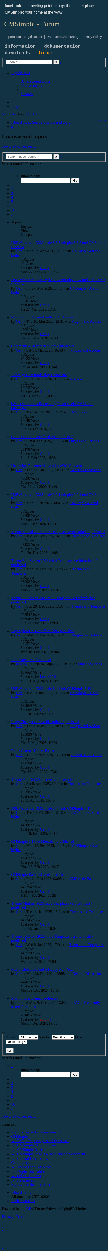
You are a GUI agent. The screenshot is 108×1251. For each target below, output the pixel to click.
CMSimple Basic (82, 879)
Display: (22, 1037)
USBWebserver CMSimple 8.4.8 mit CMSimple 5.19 (51, 689)
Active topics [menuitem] (9, 113)
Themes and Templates (88, 536)
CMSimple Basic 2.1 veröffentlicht (37, 874)
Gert (19, 251)
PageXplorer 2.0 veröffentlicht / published (42, 631)
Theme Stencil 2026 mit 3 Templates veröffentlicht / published (58, 532)
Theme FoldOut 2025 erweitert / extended (42, 779)
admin (20, 1002)
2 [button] (12, 189)
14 (29, 113)
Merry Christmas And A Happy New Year (42, 969)
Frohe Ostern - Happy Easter (32, 751)
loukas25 (23, 664)
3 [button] (12, 193)
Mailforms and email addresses (34, 998)
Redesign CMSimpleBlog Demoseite (39, 375)
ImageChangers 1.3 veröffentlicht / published (45, 722)
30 (33, 113)
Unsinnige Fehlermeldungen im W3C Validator (46, 466)
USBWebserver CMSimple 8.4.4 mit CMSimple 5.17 (51, 808)
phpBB (26, 1209)
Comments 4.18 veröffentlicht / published (42, 346)
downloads (17, 53)
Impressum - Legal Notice (23, 37)
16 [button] (13, 210)
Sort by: (56, 1037)
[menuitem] (36, 81)
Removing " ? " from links (31, 660)
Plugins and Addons (86, 321)
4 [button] (12, 197)
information (20, 46)
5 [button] (12, 202)
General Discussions (85, 470)
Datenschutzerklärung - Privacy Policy (74, 37)
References (78, 379)
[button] (12, 172)
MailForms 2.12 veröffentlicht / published (42, 317)
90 (37, 113)
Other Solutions (90, 664)
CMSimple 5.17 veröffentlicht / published (42, 841)
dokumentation (62, 46)
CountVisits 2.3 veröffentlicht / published (42, 437)
